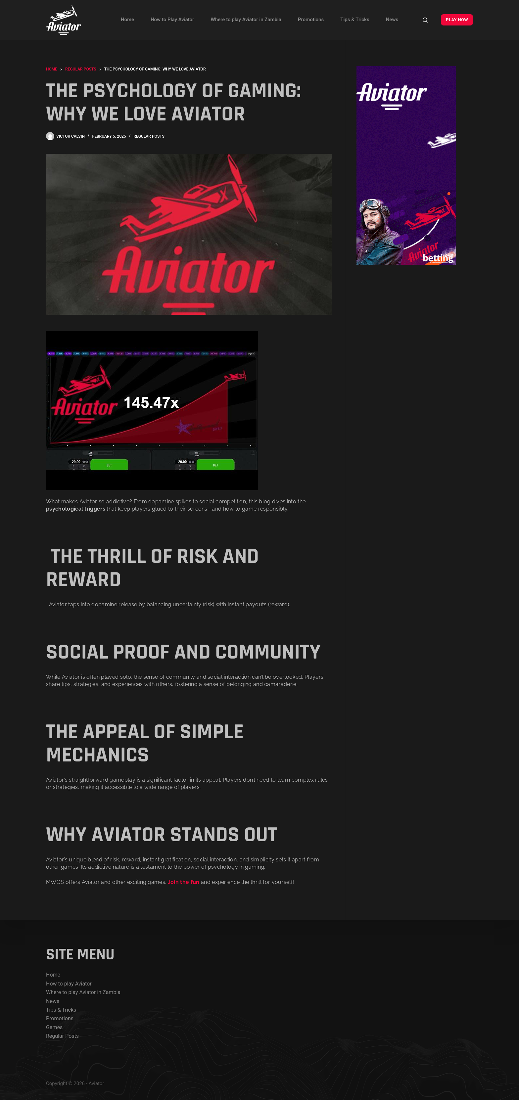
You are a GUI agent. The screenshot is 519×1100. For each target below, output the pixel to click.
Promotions (311, 20)
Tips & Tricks (354, 20)
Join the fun (184, 882)
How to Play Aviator (172, 20)
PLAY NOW (457, 19)
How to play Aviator (69, 984)
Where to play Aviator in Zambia (246, 20)
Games (54, 1027)
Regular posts (149, 136)
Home (127, 20)
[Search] (425, 20)
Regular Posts (62, 1036)
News (392, 20)
